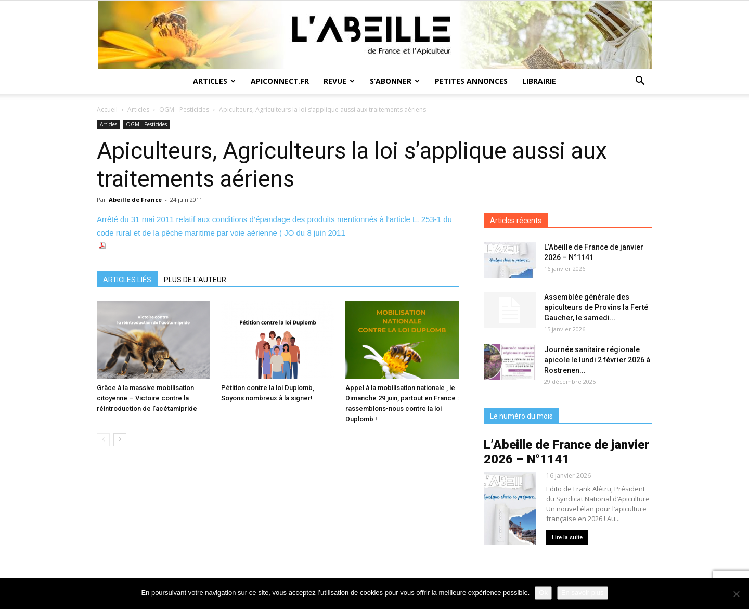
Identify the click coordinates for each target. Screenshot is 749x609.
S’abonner (395, 81)
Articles (214, 81)
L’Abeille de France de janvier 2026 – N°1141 (566, 452)
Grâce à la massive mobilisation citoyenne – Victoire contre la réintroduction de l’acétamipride (147, 398)
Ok (543, 593)
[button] (639, 82)
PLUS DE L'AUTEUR (195, 280)
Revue (339, 81)
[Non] (736, 594)
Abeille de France (135, 199)
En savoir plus (582, 593)
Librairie (539, 81)
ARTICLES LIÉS (127, 280)
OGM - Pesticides (184, 109)
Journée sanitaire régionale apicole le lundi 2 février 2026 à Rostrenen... (597, 359)
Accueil (107, 109)
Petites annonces (471, 81)
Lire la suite (567, 537)
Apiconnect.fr (280, 81)
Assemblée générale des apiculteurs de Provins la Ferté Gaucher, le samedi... (596, 307)
